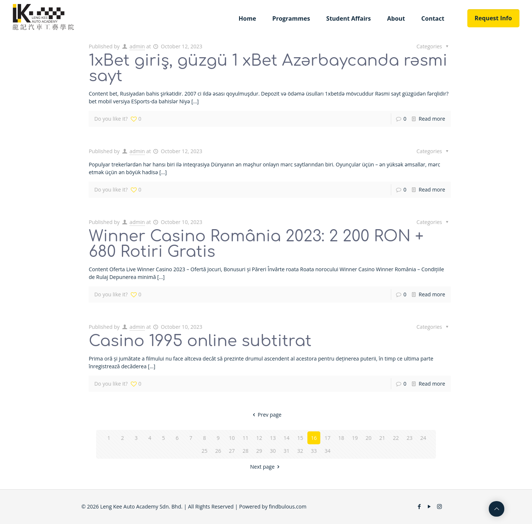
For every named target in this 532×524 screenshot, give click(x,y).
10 (232, 437)
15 (300, 437)
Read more (432, 118)
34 (327, 450)
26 (218, 450)
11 (245, 437)
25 (204, 450)
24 (423, 437)
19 (355, 437)
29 (259, 450)
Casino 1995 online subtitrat (200, 341)
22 (396, 437)
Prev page (266, 414)
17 (327, 437)
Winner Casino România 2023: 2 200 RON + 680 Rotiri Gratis (256, 244)
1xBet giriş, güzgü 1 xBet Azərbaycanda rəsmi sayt (268, 68)
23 (409, 437)
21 (382, 437)
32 (300, 450)
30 (273, 450)
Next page (266, 466)
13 (273, 437)
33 (314, 450)
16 (314, 437)
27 (232, 450)
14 (286, 437)
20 (368, 437)
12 (259, 437)
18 (341, 437)
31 (286, 450)
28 (245, 450)
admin (137, 46)
